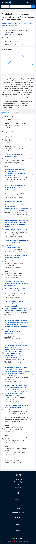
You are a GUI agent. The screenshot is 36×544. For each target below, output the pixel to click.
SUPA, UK (15, 390)
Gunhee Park (29, 23)
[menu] (27, 2)
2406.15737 (9, 34)
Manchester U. (12, 353)
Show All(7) (14, 25)
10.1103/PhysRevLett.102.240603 (13, 197)
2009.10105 (7, 265)
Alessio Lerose (8, 260)
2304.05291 (7, 399)
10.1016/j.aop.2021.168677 (11, 277)
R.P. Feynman (8, 173)
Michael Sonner (17, 260)
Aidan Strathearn (8, 208)
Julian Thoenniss (9, 288)
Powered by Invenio (18, 538)
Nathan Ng (13, 23)
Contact (18, 530)
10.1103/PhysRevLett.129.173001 (13, 381)
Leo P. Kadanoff (8, 159)
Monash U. (16, 231)
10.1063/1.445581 (9, 431)
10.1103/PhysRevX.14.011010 (12, 401)
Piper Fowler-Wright (9, 371)
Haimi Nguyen (5, 23)
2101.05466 (7, 251)
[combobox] (20, 6)
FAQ (18, 497)
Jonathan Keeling (9, 210)
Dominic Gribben (8, 349)
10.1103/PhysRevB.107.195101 (12, 297)
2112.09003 (7, 379)
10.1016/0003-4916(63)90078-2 (12, 163)
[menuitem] (27, 2)
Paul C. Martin (17, 159)
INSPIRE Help (18, 500)
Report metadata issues (18, 502)
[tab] (7, 112)
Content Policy (18, 482)
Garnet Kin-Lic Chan (14, 247)
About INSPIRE (18, 479)
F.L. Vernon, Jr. (21, 173)
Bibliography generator (18, 512)
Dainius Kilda (24, 208)
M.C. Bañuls (7, 190)
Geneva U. (17, 288)
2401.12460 (7, 337)
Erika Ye (6, 247)
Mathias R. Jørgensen (10, 229)
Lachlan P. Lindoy (20, 23)
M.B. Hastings (15, 190)
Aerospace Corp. (9, 175)
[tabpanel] (18, 291)
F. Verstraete (23, 190)
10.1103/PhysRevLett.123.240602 (13, 236)
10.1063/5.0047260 (19, 251)
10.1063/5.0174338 (19, 413)
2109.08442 (7, 361)
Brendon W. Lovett (19, 210)
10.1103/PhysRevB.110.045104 (12, 339)
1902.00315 (7, 234)
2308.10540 (7, 413)
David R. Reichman (21, 310)
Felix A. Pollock (8, 231)
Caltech (14, 173)
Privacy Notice (18, 484)
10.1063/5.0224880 (9, 36)
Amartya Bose (8, 410)
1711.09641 (7, 214)
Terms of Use (18, 487)
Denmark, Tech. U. (22, 229)
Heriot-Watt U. (25, 390)
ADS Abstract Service (12, 38)
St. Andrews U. (18, 349)
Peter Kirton (17, 208)
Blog (18, 521)
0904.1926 (7, 195)
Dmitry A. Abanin (19, 290)
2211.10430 (7, 314)
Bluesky (18, 524)
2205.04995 (7, 295)
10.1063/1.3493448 (9, 442)
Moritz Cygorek (8, 390)
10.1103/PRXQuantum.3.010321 (12, 363)
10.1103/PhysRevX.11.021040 (12, 267)
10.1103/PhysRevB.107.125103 (12, 316)
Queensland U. (15, 355)
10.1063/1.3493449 (9, 454)
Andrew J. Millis (6, 25)
